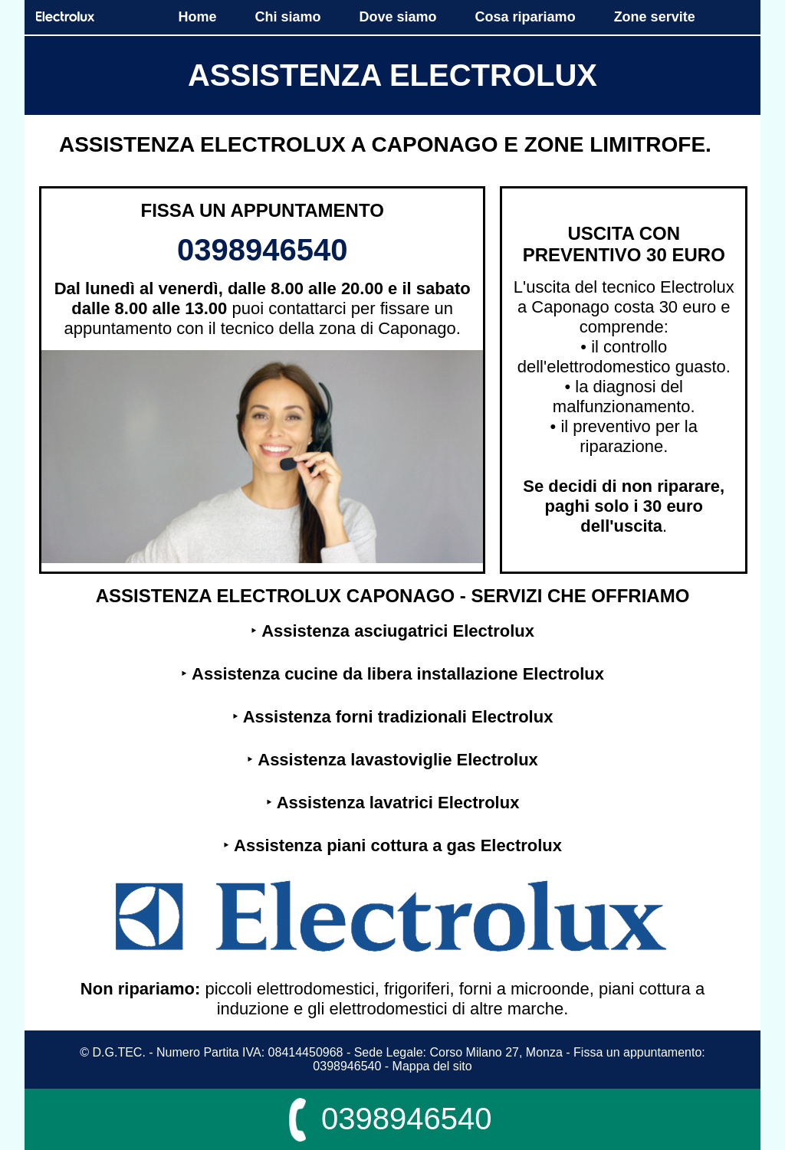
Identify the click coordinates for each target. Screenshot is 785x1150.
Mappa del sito (432, 1066)
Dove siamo (398, 17)
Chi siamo (288, 17)
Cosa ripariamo (525, 17)
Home (197, 17)
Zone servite (654, 17)
